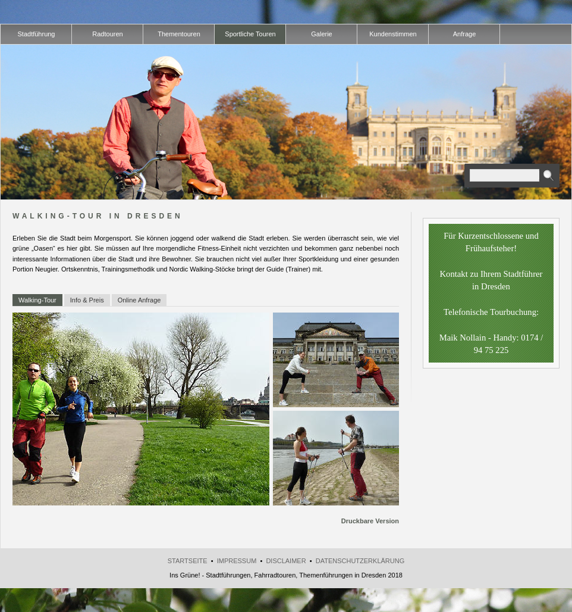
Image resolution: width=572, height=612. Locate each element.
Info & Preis (87, 300)
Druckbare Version (370, 520)
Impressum (237, 560)
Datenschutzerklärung (360, 560)
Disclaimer (286, 560)
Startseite (188, 560)
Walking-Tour (37, 300)
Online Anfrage (139, 300)
